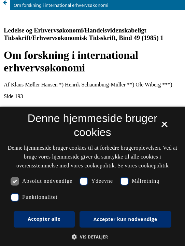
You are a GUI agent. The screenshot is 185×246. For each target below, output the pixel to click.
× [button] (164, 127)
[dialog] (92, 176)
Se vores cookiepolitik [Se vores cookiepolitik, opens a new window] (143, 165)
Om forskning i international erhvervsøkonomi (61, 5)
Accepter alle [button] (44, 219)
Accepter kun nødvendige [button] (125, 219)
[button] (92, 237)
